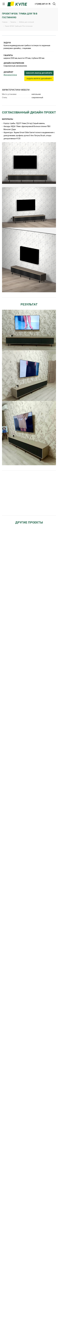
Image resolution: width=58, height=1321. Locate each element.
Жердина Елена (10, 75)
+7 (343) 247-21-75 (42, 4)
